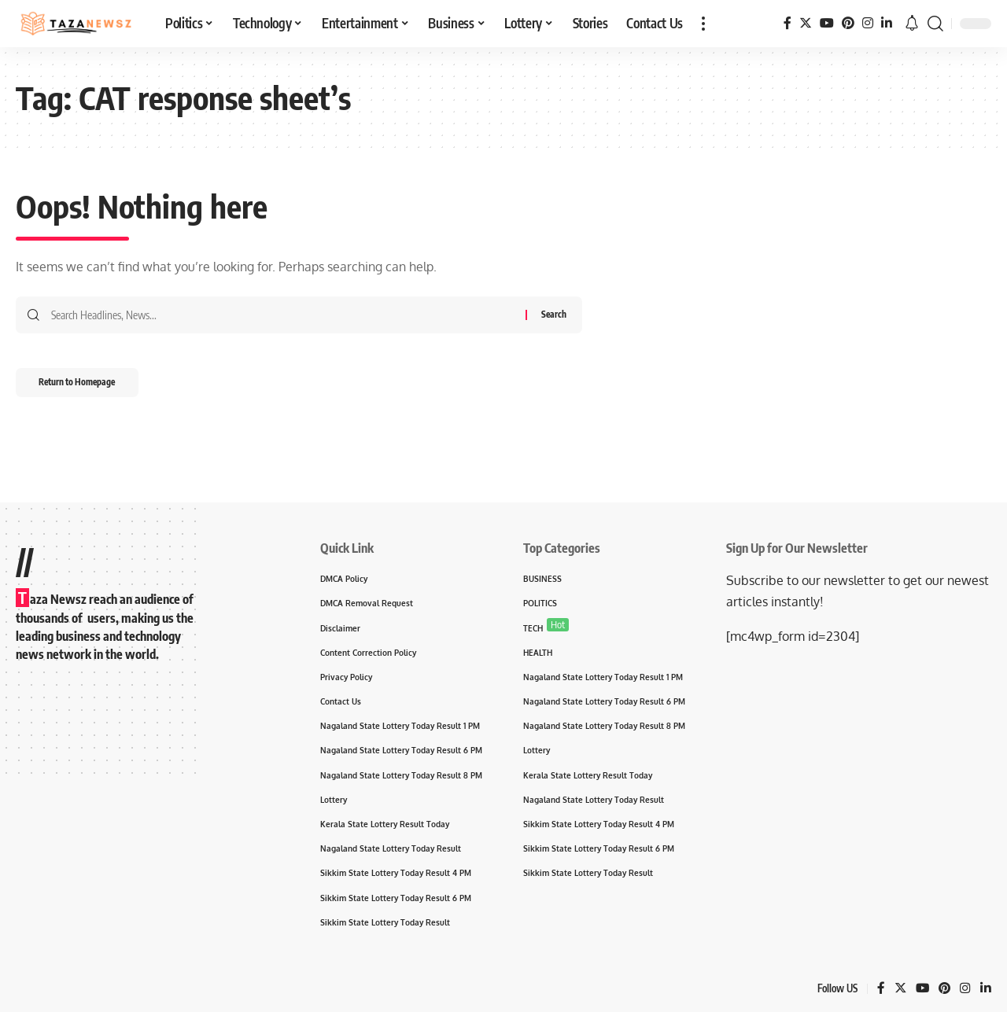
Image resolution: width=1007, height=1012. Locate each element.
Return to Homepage (87, 386)
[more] (703, 23)
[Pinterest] (848, 23)
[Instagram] (867, 23)
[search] (935, 23)
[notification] (912, 23)
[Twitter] (805, 23)
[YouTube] (827, 23)
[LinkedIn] (886, 23)
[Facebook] (787, 23)
